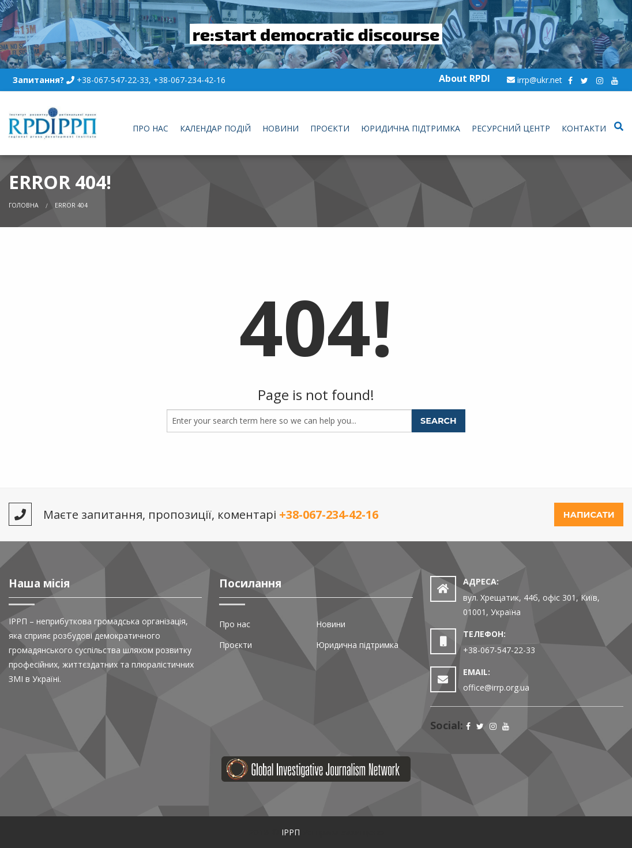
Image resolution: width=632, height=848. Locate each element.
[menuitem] (150, 129)
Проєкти (329, 128)
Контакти (584, 128)
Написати (589, 515)
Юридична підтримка (410, 128)
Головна (24, 205)
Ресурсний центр (511, 128)
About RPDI (464, 78)
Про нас (150, 128)
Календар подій (215, 128)
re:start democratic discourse (316, 34)
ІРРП (290, 832)
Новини (280, 128)
